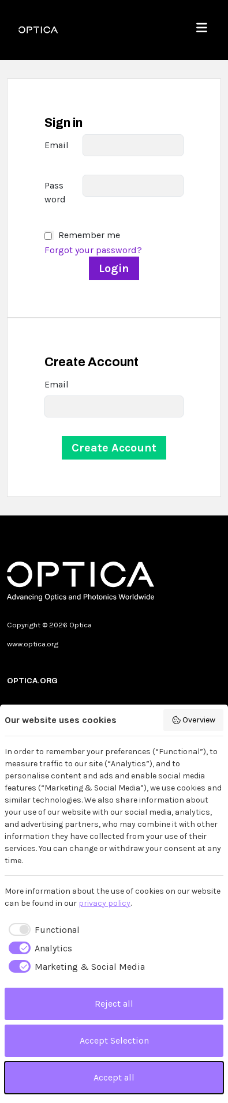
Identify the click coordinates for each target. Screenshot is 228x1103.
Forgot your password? (93, 249)
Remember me (89, 234)
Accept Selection (114, 1040)
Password (55, 192)
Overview (193, 720)
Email (56, 145)
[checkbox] (42, 930)
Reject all (114, 1003)
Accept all (114, 1077)
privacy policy (104, 903)
